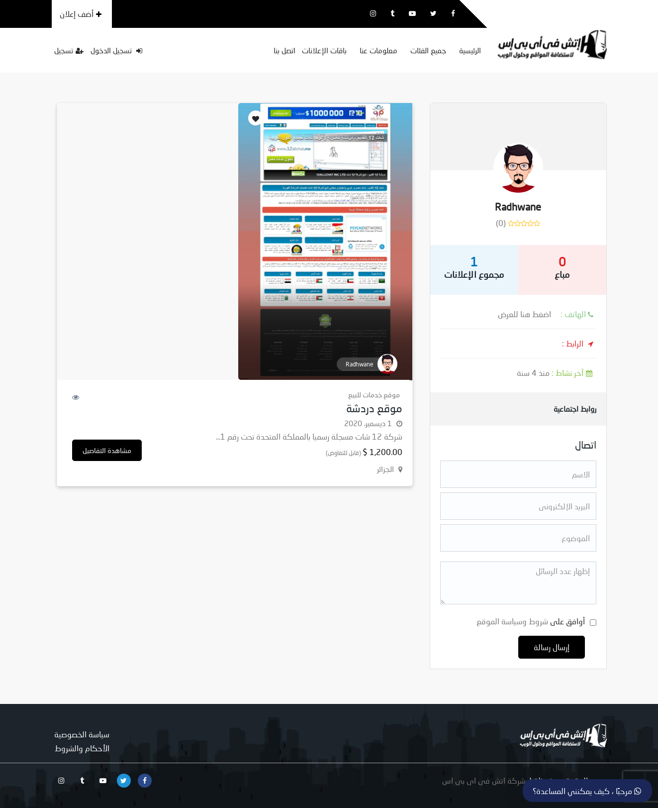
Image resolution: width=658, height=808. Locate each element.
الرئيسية (470, 50)
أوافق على (530, 621)
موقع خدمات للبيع (374, 394)
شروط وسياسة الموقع (512, 621)
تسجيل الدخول (116, 50)
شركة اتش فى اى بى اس (484, 780)
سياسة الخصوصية (81, 734)
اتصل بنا (284, 50)
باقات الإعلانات (324, 50)
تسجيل (69, 50)
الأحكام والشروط (82, 748)
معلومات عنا (378, 50)
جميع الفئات (428, 50)
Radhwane (518, 207)
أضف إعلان (80, 13)
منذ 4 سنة (556, 372)
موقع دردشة (374, 408)
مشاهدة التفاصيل (107, 450)
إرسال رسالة (551, 647)
